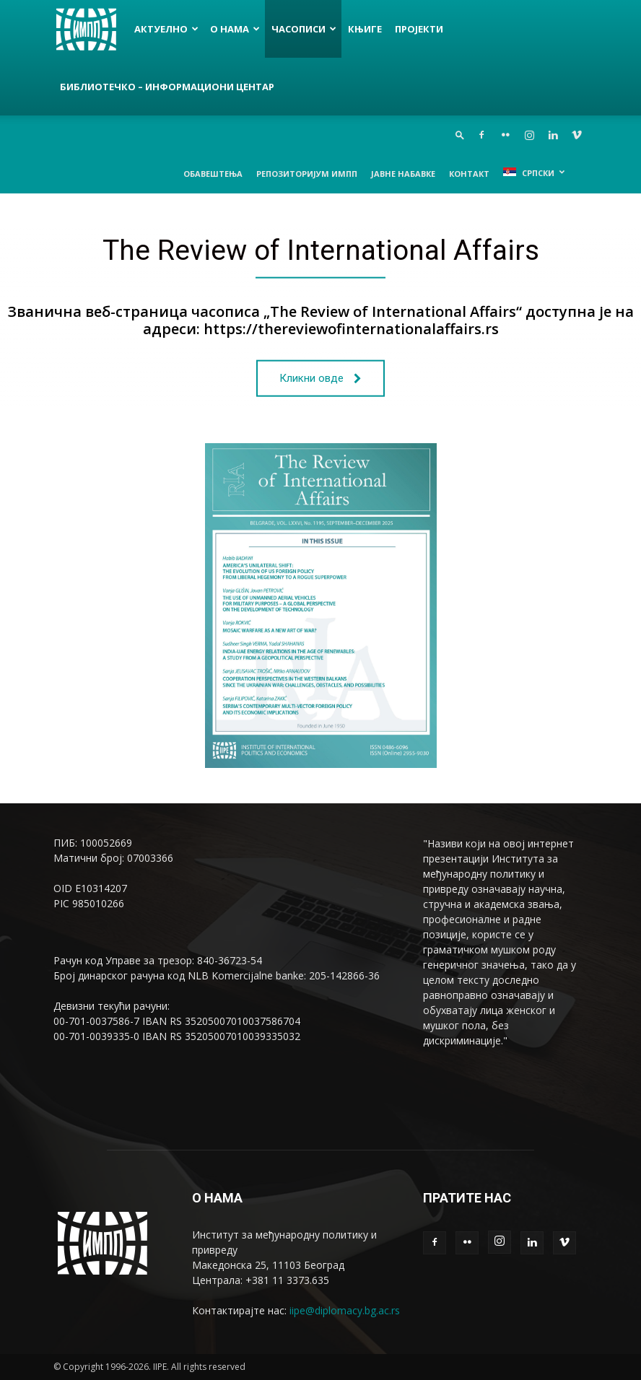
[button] (460, 134)
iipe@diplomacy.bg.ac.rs (344, 1310)
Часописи (303, 28)
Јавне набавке (403, 173)
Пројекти (419, 28)
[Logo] (90, 29)
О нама (235, 28)
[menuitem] (533, 172)
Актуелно (166, 28)
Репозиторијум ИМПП (306, 173)
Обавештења (213, 173)
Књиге (365, 28)
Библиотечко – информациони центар (167, 86)
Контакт (469, 173)
